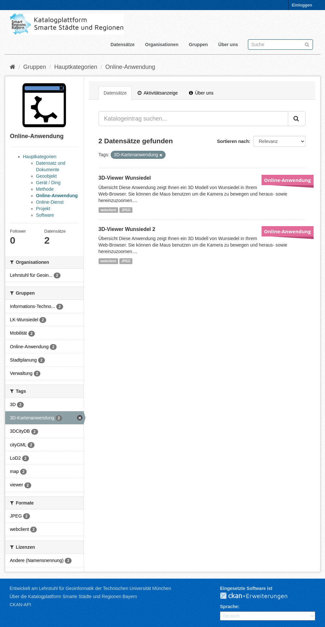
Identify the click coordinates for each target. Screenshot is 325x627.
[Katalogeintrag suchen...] (193, 118)
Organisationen (162, 44)
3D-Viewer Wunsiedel (125, 178)
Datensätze (123, 44)
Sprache (229, 606)
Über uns (228, 44)
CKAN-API (20, 604)
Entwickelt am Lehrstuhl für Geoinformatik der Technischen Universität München (90, 588)
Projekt (43, 208)
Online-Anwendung (130, 67)
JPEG (125, 210)
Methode (45, 189)
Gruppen (198, 44)
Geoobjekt (46, 176)
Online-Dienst (50, 202)
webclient (108, 210)
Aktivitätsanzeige (158, 93)
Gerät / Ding (48, 182)
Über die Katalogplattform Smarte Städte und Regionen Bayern (73, 596)
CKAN (259, 596)
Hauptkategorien (75, 67)
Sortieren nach (233, 141)
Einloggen (302, 5)
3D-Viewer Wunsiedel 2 (127, 229)
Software (45, 215)
